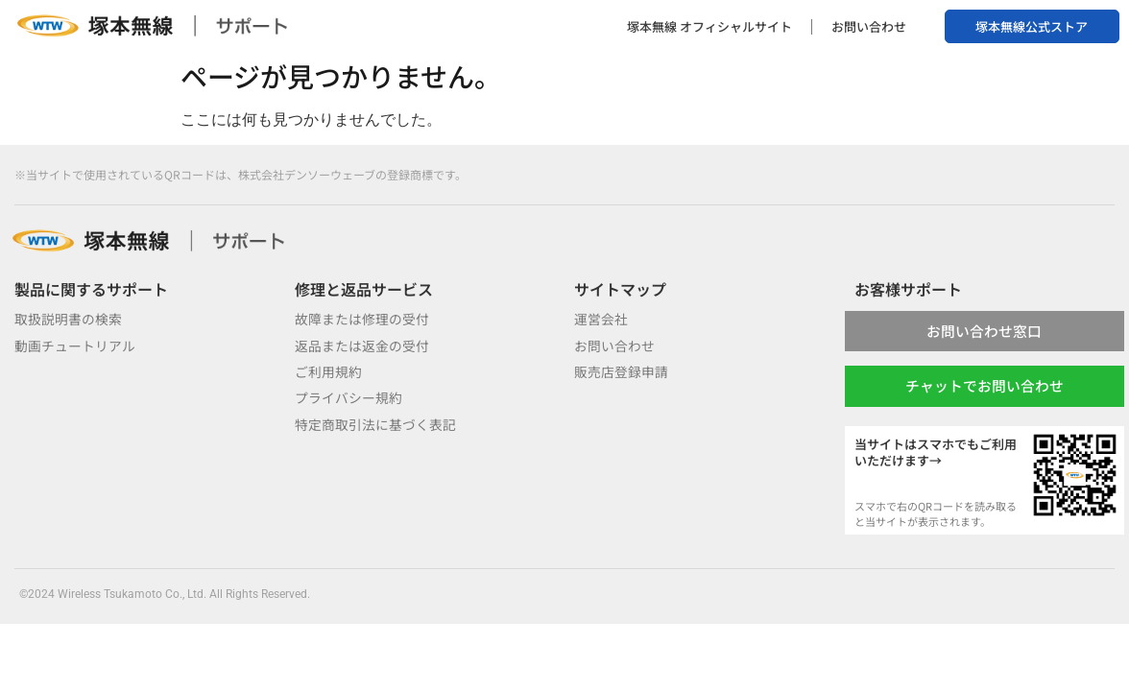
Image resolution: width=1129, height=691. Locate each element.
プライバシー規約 (348, 397)
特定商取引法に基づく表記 (375, 424)
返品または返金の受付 (362, 345)
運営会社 (601, 318)
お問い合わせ (868, 26)
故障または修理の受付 (362, 318)
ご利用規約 (328, 371)
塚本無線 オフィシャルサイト (709, 26)
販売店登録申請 (621, 371)
